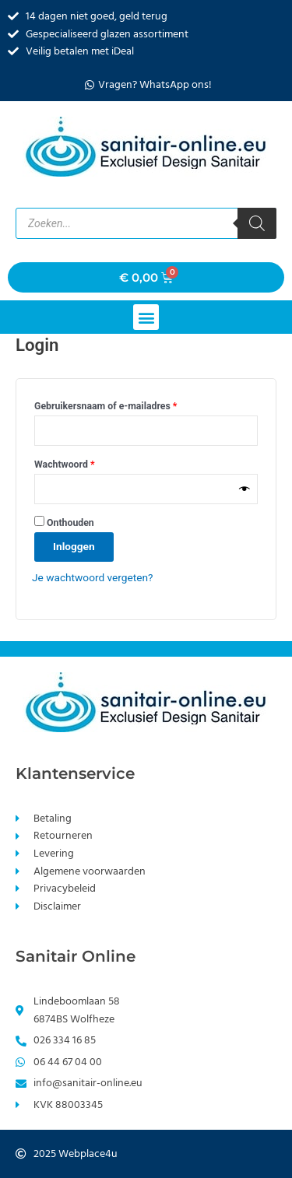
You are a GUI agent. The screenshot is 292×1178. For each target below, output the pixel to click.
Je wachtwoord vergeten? (92, 577)
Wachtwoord (79, 462)
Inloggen (74, 546)
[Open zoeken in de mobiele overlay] (146, 223)
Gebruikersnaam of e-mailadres (120, 404)
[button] (146, 317)
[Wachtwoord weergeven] (244, 489)
